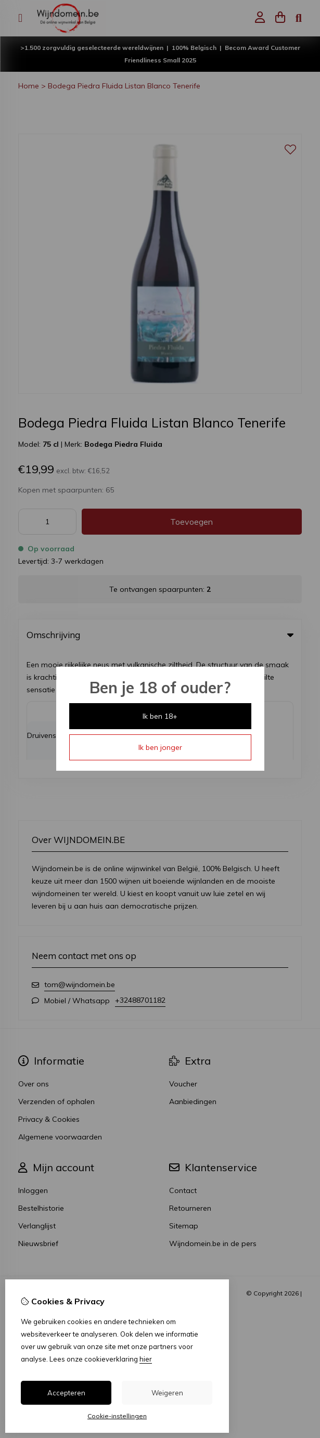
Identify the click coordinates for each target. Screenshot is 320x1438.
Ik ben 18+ (160, 716)
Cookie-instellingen (117, 1416)
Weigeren (167, 1393)
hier (145, 1359)
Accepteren (66, 1393)
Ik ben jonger (160, 747)
